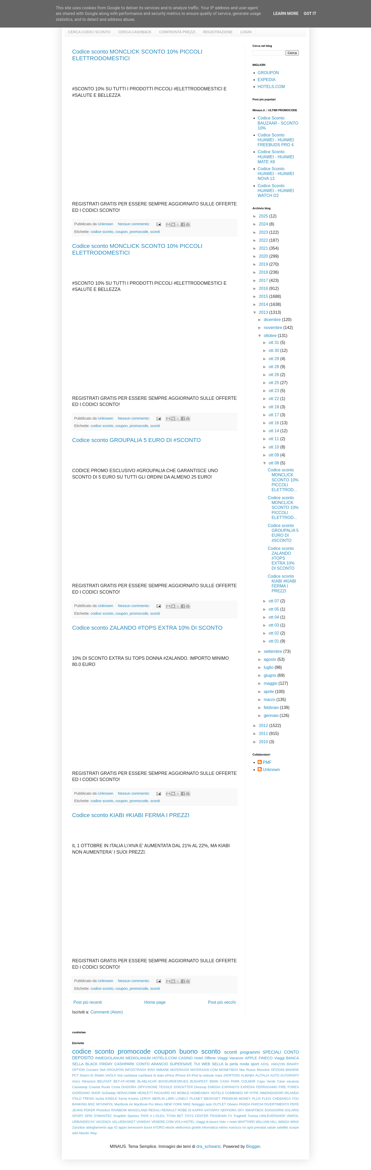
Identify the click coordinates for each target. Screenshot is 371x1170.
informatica (210, 1127)
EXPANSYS (230, 1087)
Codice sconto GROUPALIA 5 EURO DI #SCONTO (136, 440)
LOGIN (246, 32)
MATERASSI (179, 1070)
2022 (264, 240)
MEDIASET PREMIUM (221, 1098)
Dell (102, 1070)
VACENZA (103, 1122)
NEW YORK (173, 1104)
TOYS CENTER (196, 1116)
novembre (273, 327)
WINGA (283, 1122)
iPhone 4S (182, 1075)
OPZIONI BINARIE (285, 1070)
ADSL (265, 1064)
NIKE (187, 1104)
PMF (267, 762)
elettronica (183, 1127)
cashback (130, 1075)
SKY (241, 1110)
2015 (264, 296)
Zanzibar (78, 1127)
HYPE (254, 1093)
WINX (294, 1122)
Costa (115, 1087)
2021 (264, 248)
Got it (309, 13)
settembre (273, 651)
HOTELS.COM (271, 86)
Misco (159, 1104)
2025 (264, 216)
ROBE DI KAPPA (190, 1110)
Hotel (198, 1058)
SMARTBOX (254, 1110)
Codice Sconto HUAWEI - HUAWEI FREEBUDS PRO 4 (276, 140)
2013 (264, 312)
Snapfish (119, 1116)
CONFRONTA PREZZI (177, 32)
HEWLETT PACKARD (153, 1093)
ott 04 (274, 617)
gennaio (272, 715)
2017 (264, 280)
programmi (250, 1052)
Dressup (200, 1087)
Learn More (285, 13)
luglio (269, 667)
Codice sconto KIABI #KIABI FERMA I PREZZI (130, 815)
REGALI (154, 1110)
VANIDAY (143, 1122)
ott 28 (274, 367)
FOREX (293, 1087)
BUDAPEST (199, 1081)
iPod (195, 1075)
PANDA (244, 1104)
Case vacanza (288, 1081)
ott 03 (274, 625)
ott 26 (274, 374)
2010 (264, 742)
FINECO (266, 1058)
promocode (139, 232)
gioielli (196, 1127)
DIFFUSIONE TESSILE (155, 1087)
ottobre (271, 335)
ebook (169, 1127)
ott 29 (274, 359)
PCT (75, 1075)
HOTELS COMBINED (227, 1093)
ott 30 (274, 350)
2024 (264, 224)
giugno (270, 675)
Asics (76, 1081)
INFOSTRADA (135, 1070)
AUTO (274, 1075)
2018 (264, 272)
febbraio (272, 707)
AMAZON (278, 1064)
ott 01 (274, 641)
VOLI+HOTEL (184, 1122)
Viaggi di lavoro (207, 1122)
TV (230, 1116)
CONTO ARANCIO (152, 1064)
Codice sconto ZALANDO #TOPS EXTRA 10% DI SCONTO (147, 628)
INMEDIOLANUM (109, 1058)
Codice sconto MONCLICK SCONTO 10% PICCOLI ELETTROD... (283, 480)
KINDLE (111, 1098)
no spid (247, 1127)
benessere (135, 1127)
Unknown (271, 769)
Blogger (253, 1146)
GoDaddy (108, 1093)
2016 (264, 288)
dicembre (273, 319)
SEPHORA (229, 1110)
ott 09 (274, 455)
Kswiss (133, 1098)
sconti (155, 232)
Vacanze (236, 1058)
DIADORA (128, 1087)
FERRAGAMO (266, 1087)
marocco (235, 1127)
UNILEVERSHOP (272, 1116)
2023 (264, 232)
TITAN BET (174, 1116)
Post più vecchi (222, 1002)
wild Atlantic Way (84, 1133)
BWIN (213, 1081)
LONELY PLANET (189, 1098)
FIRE (282, 1087)
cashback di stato (151, 1075)
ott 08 (274, 463)
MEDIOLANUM (138, 1058)
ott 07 (274, 601)
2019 (264, 264)
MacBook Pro (144, 1104)
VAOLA (110, 1075)
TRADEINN (218, 1116)
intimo (223, 1127)
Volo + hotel (228, 1122)
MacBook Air (123, 1104)
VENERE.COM (162, 1122)
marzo (270, 699)
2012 (264, 725)
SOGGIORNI (274, 1110)
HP (246, 1093)
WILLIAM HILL (266, 1122)
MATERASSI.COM (204, 1070)
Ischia (100, 1098)
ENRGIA (214, 1087)
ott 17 (274, 415)
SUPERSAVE (181, 1064)
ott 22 (274, 398)
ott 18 (274, 407)
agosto (270, 659)
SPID (88, 1116)
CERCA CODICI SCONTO (89, 32)
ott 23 (274, 390)
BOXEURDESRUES (173, 1081)
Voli (120, 1075)
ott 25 (274, 382)
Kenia (123, 1098)
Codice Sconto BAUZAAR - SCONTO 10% (278, 123)
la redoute (206, 1075)
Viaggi (279, 1058)
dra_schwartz (208, 1146)
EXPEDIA (266, 79)
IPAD (151, 1070)
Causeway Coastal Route (91, 1087)
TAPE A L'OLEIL (152, 1116)
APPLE (251, 1058)
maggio (271, 683)
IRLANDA (292, 1093)
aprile (269, 691)
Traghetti (239, 1116)
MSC (91, 1104)
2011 (264, 733)
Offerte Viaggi (216, 1058)
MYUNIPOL (104, 1104)
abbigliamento (96, 1127)
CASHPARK (124, 1064)
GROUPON (268, 73)
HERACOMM (126, 1093)
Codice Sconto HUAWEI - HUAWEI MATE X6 (276, 157)
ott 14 (274, 431)
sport (255, 1064)
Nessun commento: (134, 224)
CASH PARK (230, 1081)
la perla (231, 1064)
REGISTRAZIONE (217, 32)
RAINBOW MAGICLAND (129, 1110)
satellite (282, 1127)
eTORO (158, 1127)
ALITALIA (262, 1075)
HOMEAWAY (200, 1093)
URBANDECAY (83, 1122)
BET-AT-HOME (124, 1081)
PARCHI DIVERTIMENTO (270, 1104)
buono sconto (200, 1051)
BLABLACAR (147, 1081)
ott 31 (274, 342)
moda (244, 1064)
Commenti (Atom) (106, 1012)
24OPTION (231, 1075)
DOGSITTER (183, 1087)
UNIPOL (292, 1116)
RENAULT (169, 1110)
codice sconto (102, 232)
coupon (121, 232)
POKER (89, 1110)
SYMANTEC (103, 1116)
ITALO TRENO (83, 1098)
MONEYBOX (228, 1070)
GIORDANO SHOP (86, 1093)
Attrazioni (88, 1081)
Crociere (92, 1070)
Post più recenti (87, 1002)
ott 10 (274, 447)
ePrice (169, 1075)
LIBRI (170, 1098)
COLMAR (248, 1081)
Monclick (263, 1070)
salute (271, 1127)
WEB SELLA (212, 1064)
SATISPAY (212, 1110)
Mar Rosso (247, 1070)
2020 (264, 256)
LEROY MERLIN (152, 1098)
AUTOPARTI (289, 1075)
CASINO (186, 1058)
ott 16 (274, 423)
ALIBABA (247, 1075)
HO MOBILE (180, 1093)
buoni (148, 1127)
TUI (197, 1064)
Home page (155, 1002)
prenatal (260, 1127)
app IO (112, 1127)
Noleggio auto (202, 1104)
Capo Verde (266, 1081)
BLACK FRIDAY (99, 1064)
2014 (264, 304)
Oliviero (232, 1104)
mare (218, 1075)
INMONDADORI (271, 1093)
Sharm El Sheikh (92, 1075)
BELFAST (104, 1081)
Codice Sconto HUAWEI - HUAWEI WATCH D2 (276, 191)
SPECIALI (272, 1052)
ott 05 (274, 609)
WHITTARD (246, 1122)
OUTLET (219, 1104)
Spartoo (133, 1116)
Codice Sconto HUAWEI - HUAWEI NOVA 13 (276, 174)
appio (123, 1127)
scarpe (294, 1127)
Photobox (103, 1110)
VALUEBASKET (124, 1122)
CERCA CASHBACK (134, 32)
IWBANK (162, 1070)
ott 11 (274, 439)
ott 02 (274, 633)
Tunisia (253, 1116)
